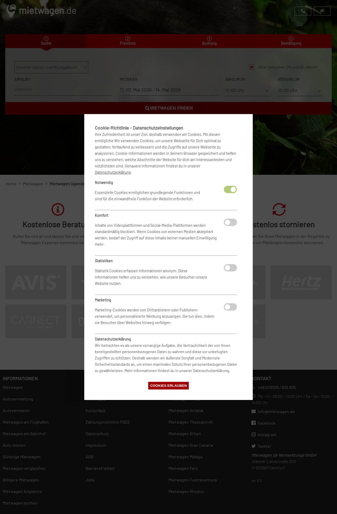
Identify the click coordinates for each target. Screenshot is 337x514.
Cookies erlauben (168, 386)
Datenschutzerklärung (113, 172)
